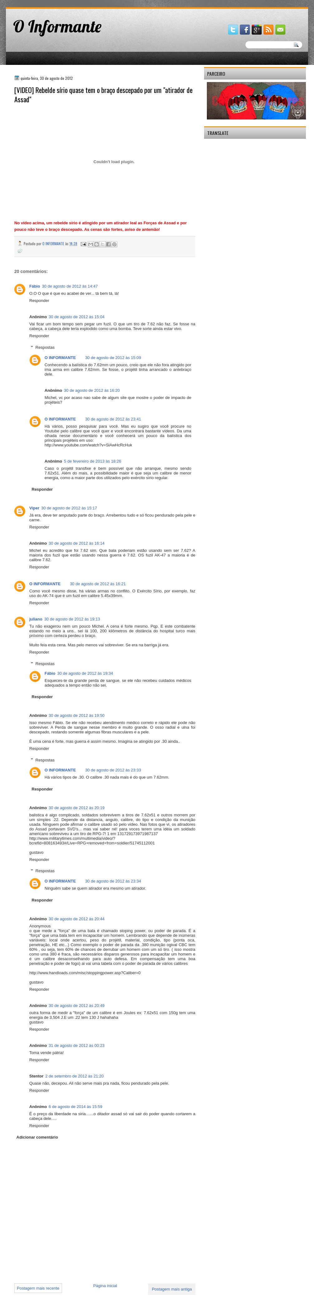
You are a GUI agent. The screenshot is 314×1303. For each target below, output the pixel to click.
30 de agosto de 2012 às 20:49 (76, 1005)
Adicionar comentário (37, 1137)
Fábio (34, 286)
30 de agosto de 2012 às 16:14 (76, 543)
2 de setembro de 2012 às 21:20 (74, 1076)
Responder (39, 300)
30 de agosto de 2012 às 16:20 (92, 390)
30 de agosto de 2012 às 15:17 (69, 508)
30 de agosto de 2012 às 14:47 (70, 286)
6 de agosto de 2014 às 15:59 (75, 1106)
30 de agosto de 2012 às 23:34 (113, 881)
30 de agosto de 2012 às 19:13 (72, 619)
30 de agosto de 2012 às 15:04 (76, 316)
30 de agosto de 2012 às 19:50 (76, 715)
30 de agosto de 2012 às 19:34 (85, 673)
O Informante (57, 26)
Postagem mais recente (38, 1288)
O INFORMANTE (60, 357)
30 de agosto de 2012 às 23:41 (113, 419)
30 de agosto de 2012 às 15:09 (113, 357)
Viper (34, 508)
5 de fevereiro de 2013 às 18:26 (92, 461)
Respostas (45, 347)
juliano (35, 619)
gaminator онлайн (34, 2)
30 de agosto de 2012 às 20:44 (76, 918)
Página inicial (105, 1285)
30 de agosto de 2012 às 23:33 (113, 770)
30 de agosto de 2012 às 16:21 (98, 583)
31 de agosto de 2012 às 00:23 (76, 1045)
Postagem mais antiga (172, 1289)
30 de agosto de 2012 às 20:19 (76, 807)
